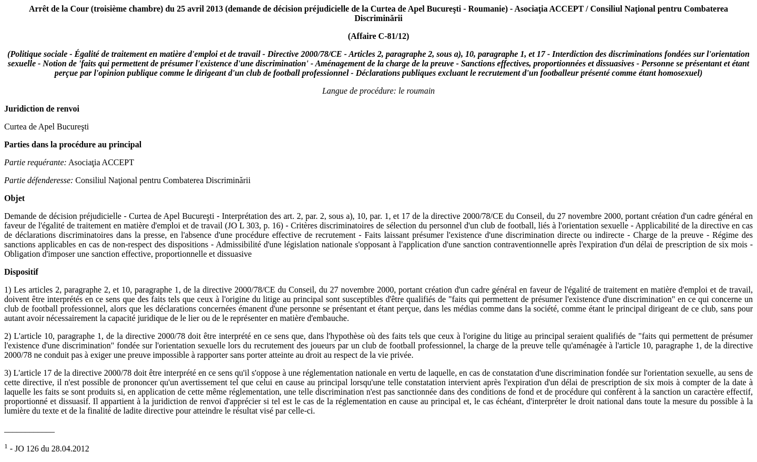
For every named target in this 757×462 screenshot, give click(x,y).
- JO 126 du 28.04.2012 (46, 448)
